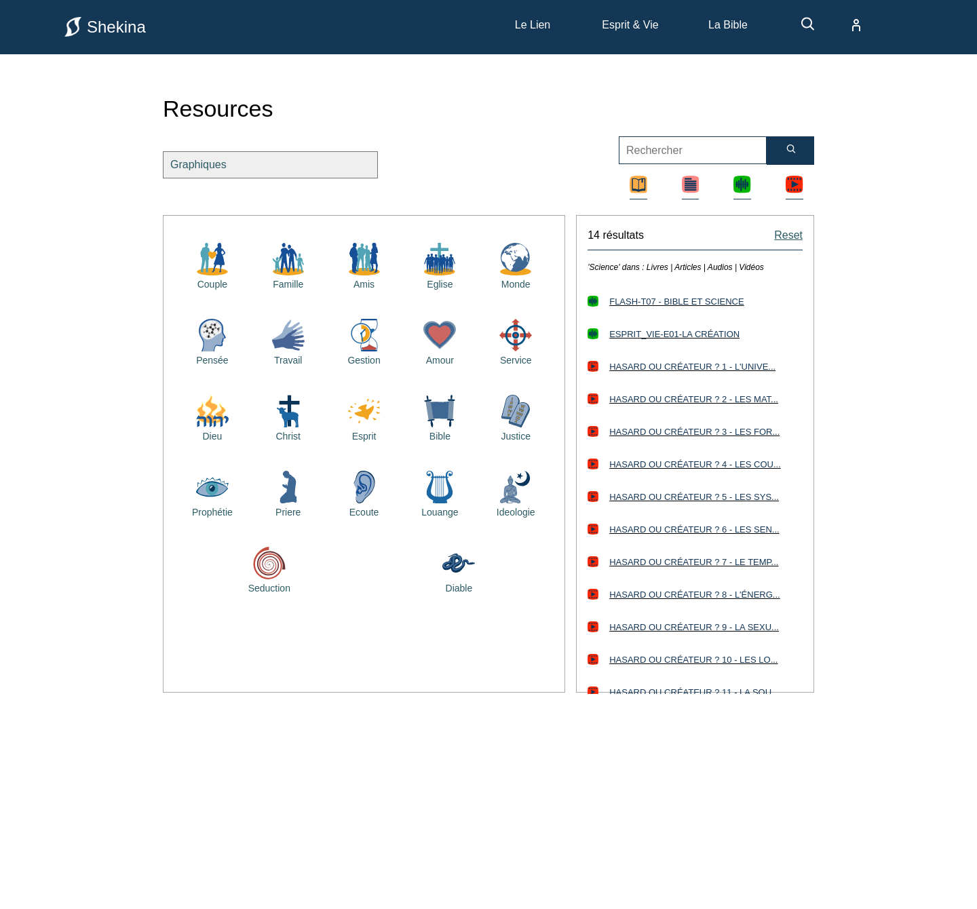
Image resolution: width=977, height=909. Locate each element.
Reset (788, 235)
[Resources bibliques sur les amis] (364, 264)
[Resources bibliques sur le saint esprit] (364, 416)
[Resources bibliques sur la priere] (288, 492)
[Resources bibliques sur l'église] (440, 264)
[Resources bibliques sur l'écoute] (364, 492)
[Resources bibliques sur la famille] (288, 264)
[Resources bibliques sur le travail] (288, 340)
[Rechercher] (790, 150)
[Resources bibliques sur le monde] (515, 264)
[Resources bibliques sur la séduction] (269, 568)
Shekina (105, 27)
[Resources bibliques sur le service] (515, 340)
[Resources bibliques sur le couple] (212, 264)
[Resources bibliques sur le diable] (459, 568)
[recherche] (801, 29)
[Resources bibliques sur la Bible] (440, 416)
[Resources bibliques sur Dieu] (212, 416)
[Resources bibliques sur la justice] (515, 416)
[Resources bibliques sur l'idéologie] (515, 492)
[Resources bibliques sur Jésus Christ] (288, 416)
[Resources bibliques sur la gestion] (364, 340)
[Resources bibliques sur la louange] (440, 492)
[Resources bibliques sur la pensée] (212, 340)
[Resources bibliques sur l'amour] (440, 340)
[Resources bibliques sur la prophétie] (212, 492)
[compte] (845, 25)
